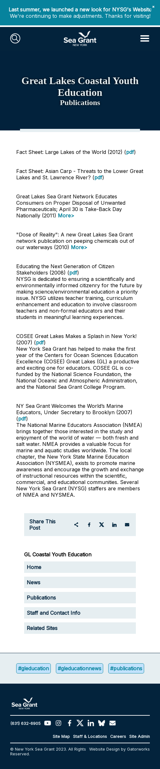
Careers (118, 736)
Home (34, 567)
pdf (130, 152)
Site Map (61, 736)
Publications (41, 597)
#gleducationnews (79, 668)
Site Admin (139, 736)
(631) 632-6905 (25, 723)
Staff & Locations (90, 736)
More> (66, 215)
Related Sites (42, 628)
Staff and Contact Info (53, 613)
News (33, 582)
